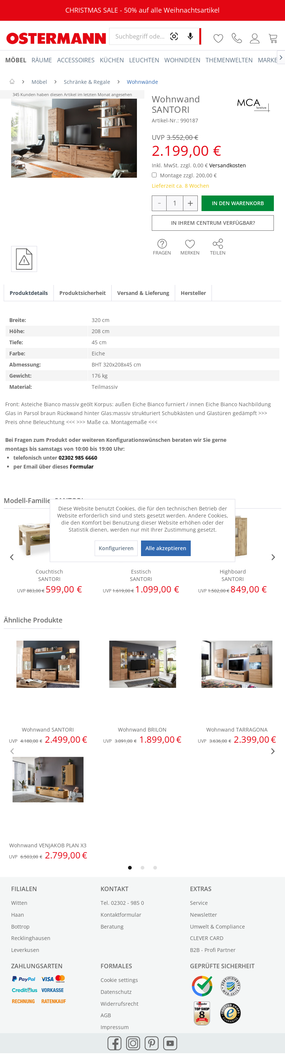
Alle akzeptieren (165, 548)
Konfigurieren (116, 548)
